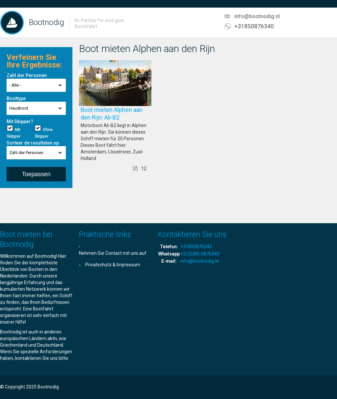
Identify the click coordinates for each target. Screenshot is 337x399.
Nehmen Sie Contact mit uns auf (112, 253)
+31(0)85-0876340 (200, 253)
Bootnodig (46, 22)
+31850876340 (254, 26)
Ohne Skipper (44, 133)
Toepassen (36, 174)
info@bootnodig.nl (257, 16)
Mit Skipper (13, 133)
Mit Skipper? (20, 121)
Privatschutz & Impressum (112, 264)
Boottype (16, 98)
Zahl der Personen (27, 75)
